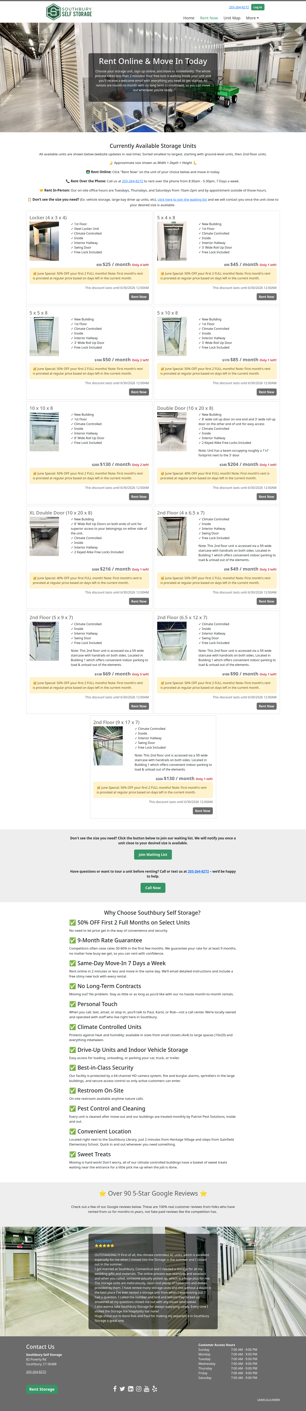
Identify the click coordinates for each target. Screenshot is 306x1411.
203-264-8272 (239, 7)
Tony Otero (103, 1241)
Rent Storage (42, 1389)
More (251, 18)
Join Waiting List (153, 854)
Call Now (153, 887)
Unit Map (232, 18)
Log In (258, 7)
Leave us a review (268, 1399)
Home (188, 18)
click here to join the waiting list (182, 199)
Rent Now (209, 18)
